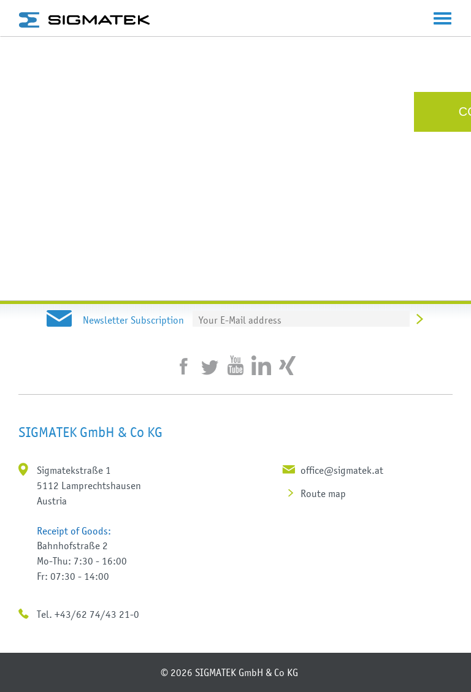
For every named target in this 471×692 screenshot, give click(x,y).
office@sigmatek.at (342, 470)
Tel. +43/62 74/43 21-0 (88, 614)
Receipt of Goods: (74, 531)
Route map (323, 493)
